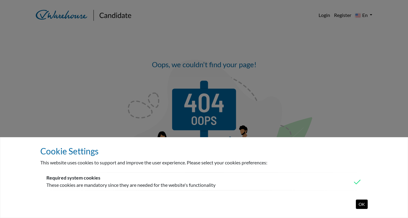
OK (362, 204)
